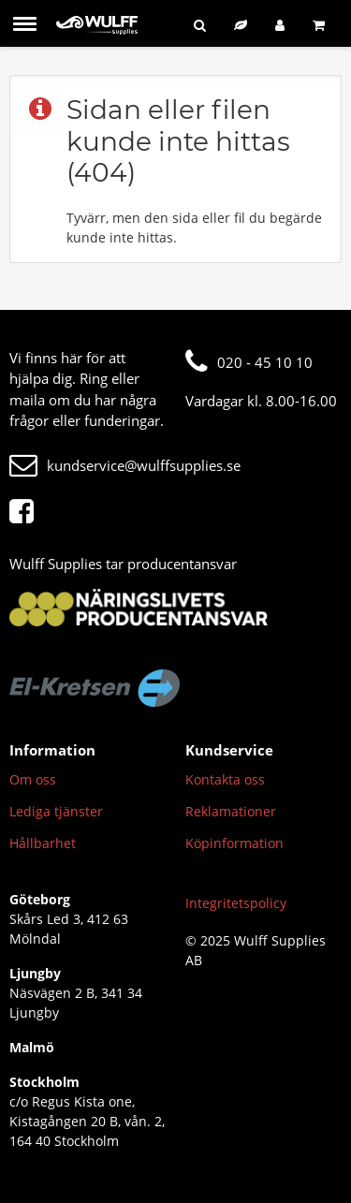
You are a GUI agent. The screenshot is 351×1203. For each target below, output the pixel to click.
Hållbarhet (42, 843)
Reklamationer (230, 811)
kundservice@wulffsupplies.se (125, 465)
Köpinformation (234, 843)
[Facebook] (26, 512)
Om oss (32, 779)
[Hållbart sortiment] (240, 24)
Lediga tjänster (56, 811)
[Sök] (200, 24)
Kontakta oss (225, 779)
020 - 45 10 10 (249, 362)
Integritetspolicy (235, 903)
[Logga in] (280, 24)
